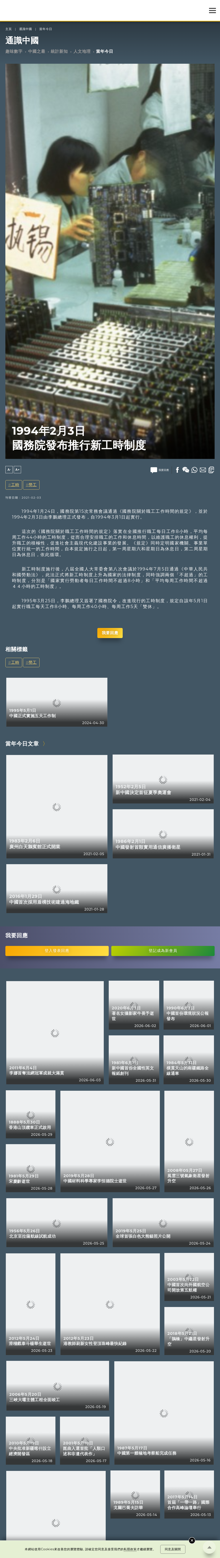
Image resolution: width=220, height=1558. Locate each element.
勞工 (33, 484)
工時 (15, 484)
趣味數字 (14, 51)
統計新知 (59, 51)
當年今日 (45, 29)
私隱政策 (130, 1549)
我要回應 (110, 633)
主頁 (8, 29)
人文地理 (82, 51)
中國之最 (36, 51)
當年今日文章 (22, 743)
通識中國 (25, 29)
